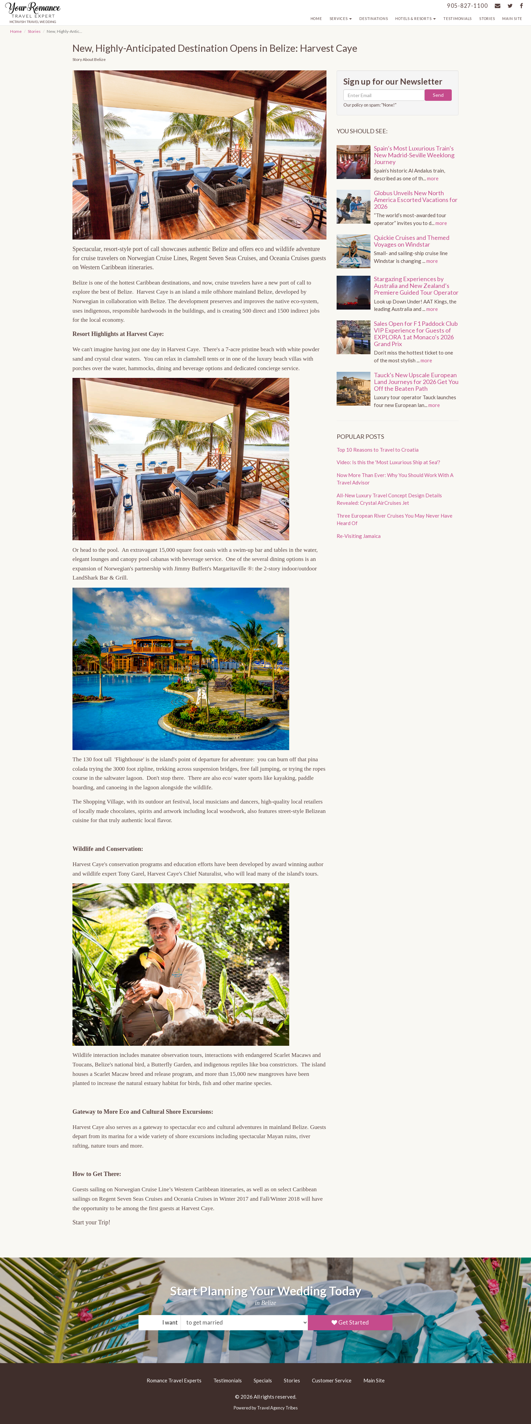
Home (316, 19)
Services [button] (341, 19)
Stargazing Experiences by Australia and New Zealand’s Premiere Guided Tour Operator (416, 285)
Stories (487, 19)
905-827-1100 (467, 5)
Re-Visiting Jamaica (359, 536)
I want (170, 1322)
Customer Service (332, 1380)
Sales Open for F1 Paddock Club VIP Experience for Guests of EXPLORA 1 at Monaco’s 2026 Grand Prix (416, 333)
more (433, 178)
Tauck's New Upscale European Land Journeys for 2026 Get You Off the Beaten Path (416, 381)
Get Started (350, 1322)
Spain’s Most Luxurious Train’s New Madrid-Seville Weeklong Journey (414, 154)
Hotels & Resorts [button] (415, 19)
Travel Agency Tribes (277, 1407)
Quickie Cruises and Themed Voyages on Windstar (411, 241)
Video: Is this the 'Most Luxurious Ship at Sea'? (388, 462)
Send (438, 95)
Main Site (512, 19)
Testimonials (457, 19)
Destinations (373, 19)
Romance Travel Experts (174, 1380)
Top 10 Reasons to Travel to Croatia (378, 450)
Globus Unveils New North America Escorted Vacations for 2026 (416, 199)
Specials (263, 1380)
